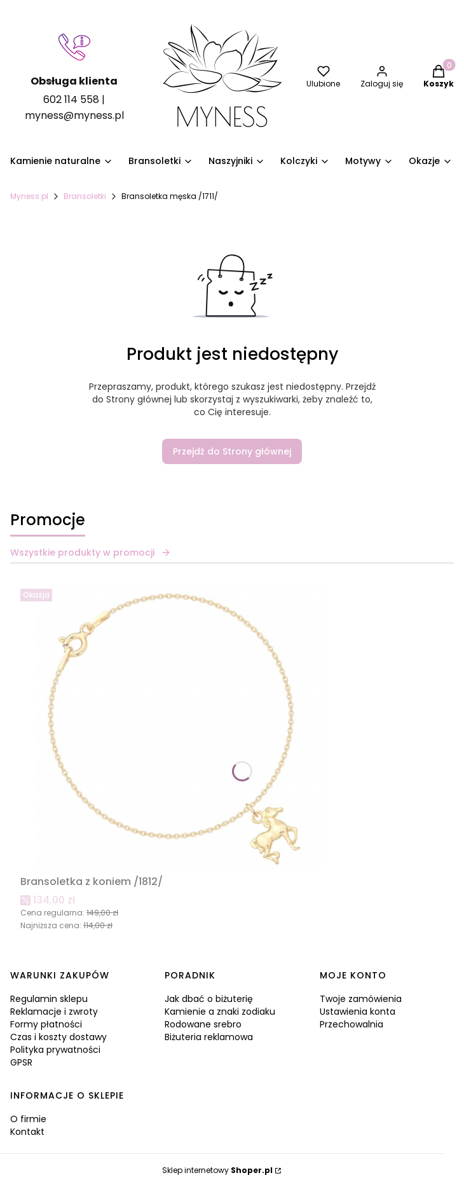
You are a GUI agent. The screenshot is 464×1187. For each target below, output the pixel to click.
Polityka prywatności (55, 1049)
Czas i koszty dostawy (58, 1037)
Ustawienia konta (357, 1011)
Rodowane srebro (203, 1024)
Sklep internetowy (217, 1170)
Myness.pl (29, 196)
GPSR (21, 1062)
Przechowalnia (351, 1024)
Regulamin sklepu (49, 998)
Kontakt (27, 1131)
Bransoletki (85, 196)
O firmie (28, 1119)
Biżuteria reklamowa (209, 1037)
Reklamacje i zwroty (54, 1011)
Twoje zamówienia (361, 998)
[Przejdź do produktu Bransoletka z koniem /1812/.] (179, 727)
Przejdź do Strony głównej (232, 451)
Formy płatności (46, 1024)
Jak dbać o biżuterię (209, 998)
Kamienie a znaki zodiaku (220, 1011)
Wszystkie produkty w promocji (90, 552)
